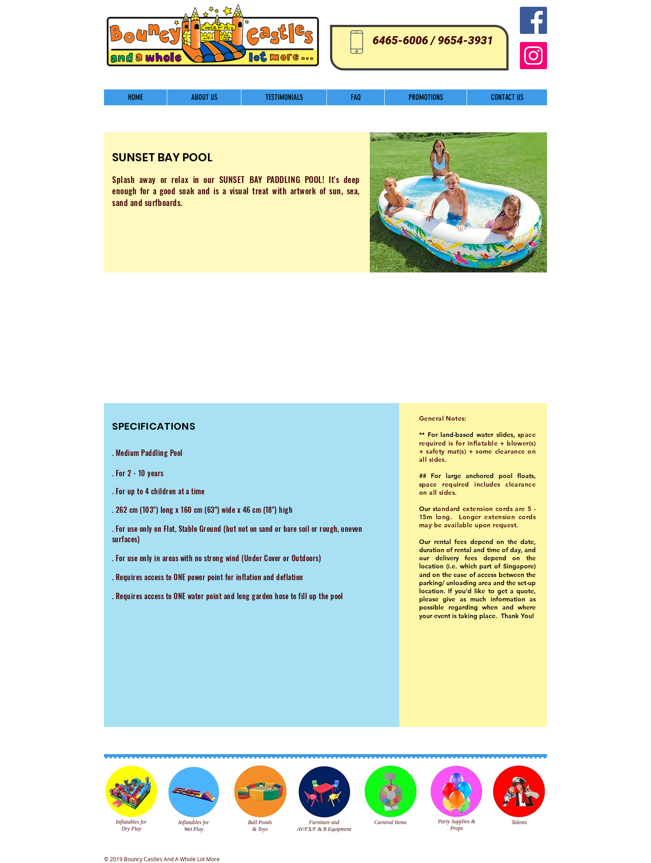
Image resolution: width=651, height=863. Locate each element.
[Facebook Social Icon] (533, 20)
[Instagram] (533, 55)
